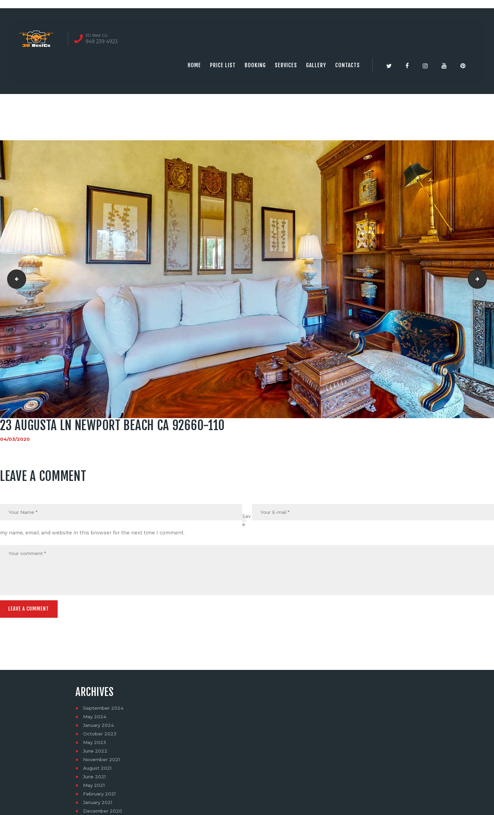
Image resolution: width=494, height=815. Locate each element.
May (95, 719)
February (100, 796)
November (102, 762)
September (104, 710)
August (98, 770)
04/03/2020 (15, 439)
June (96, 753)
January (99, 727)
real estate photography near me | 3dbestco (484, 279)
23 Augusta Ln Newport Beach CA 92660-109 (14, 279)
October (100, 736)
